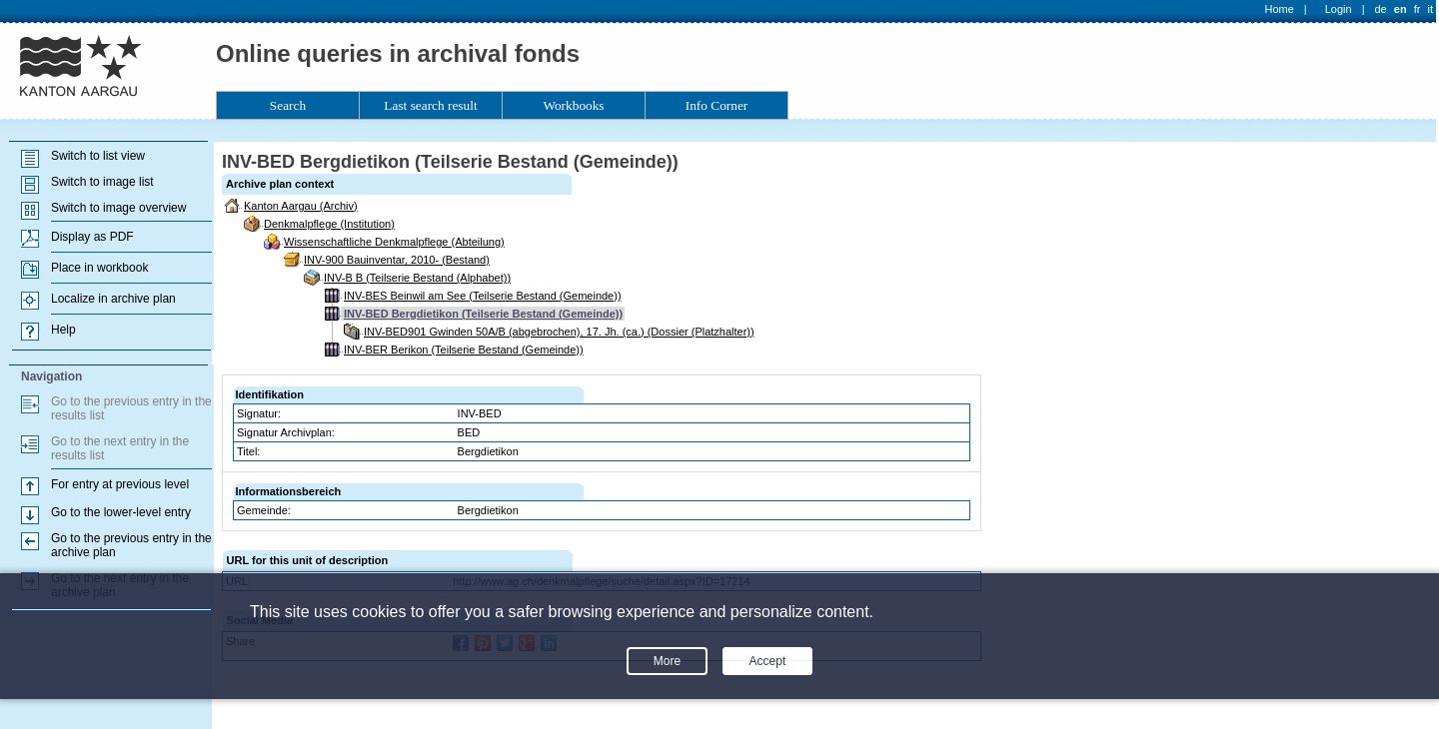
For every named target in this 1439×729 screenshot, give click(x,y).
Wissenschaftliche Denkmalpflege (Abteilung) (394, 242)
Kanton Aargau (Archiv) (301, 206)
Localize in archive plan (113, 299)
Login (1338, 9)
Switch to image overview (118, 208)
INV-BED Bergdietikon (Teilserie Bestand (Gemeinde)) (483, 314)
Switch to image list (102, 182)
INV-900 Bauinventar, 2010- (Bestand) (397, 260)
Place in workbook (99, 268)
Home (1279, 9)
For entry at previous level (120, 484)
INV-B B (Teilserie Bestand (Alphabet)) (417, 278)
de (1380, 9)
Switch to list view (98, 156)
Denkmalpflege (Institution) (329, 224)
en (1400, 9)
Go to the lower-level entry (121, 512)
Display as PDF (92, 237)
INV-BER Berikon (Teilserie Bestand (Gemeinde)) (464, 350)
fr (1417, 9)
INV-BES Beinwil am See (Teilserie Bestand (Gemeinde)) (483, 296)
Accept (767, 661)
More (667, 661)
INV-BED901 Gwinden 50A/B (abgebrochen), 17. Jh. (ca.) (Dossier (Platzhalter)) (559, 332)
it (1431, 9)
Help (63, 330)
